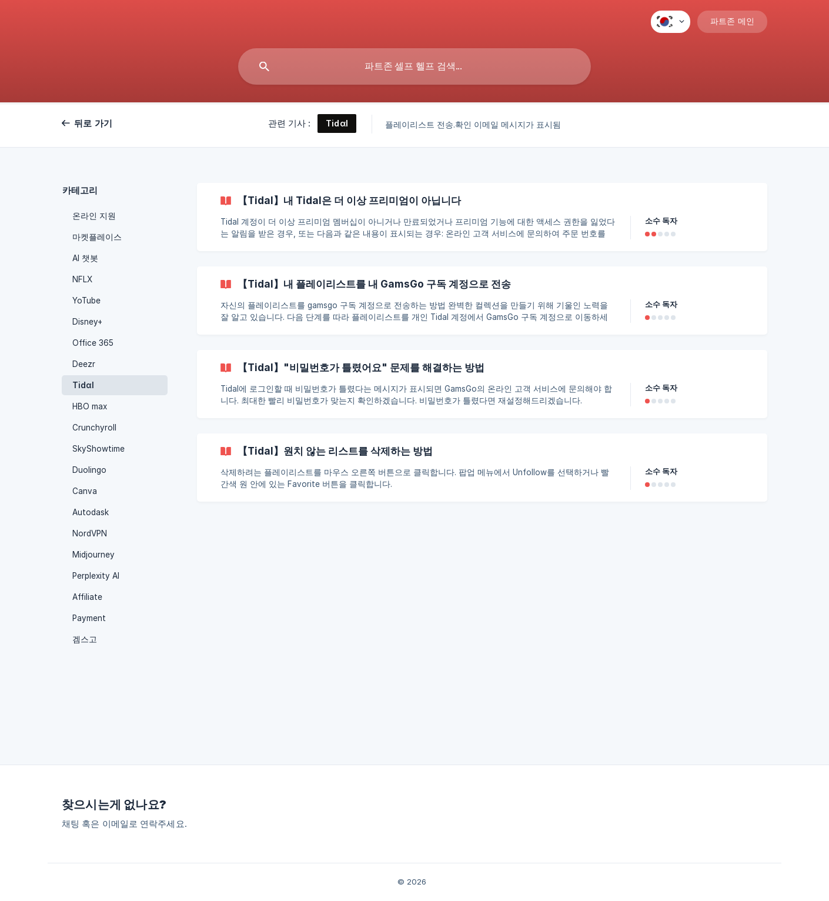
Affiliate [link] (87, 597)
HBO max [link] (89, 406)
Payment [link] (89, 618)
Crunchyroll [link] (94, 427)
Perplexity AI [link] (95, 575)
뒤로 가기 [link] (93, 123)
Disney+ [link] (87, 321)
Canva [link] (84, 491)
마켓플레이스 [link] (97, 237)
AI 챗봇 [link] (85, 258)
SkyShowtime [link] (98, 448)
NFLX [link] (82, 279)
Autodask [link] (90, 512)
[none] (670, 22)
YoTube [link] (86, 300)
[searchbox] (414, 66)
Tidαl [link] (83, 385)
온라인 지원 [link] (94, 216)
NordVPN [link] (89, 533)
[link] (482, 217)
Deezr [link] (83, 364)
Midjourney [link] (93, 554)
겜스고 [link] (84, 639)
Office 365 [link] (92, 343)
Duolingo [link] (89, 470)
